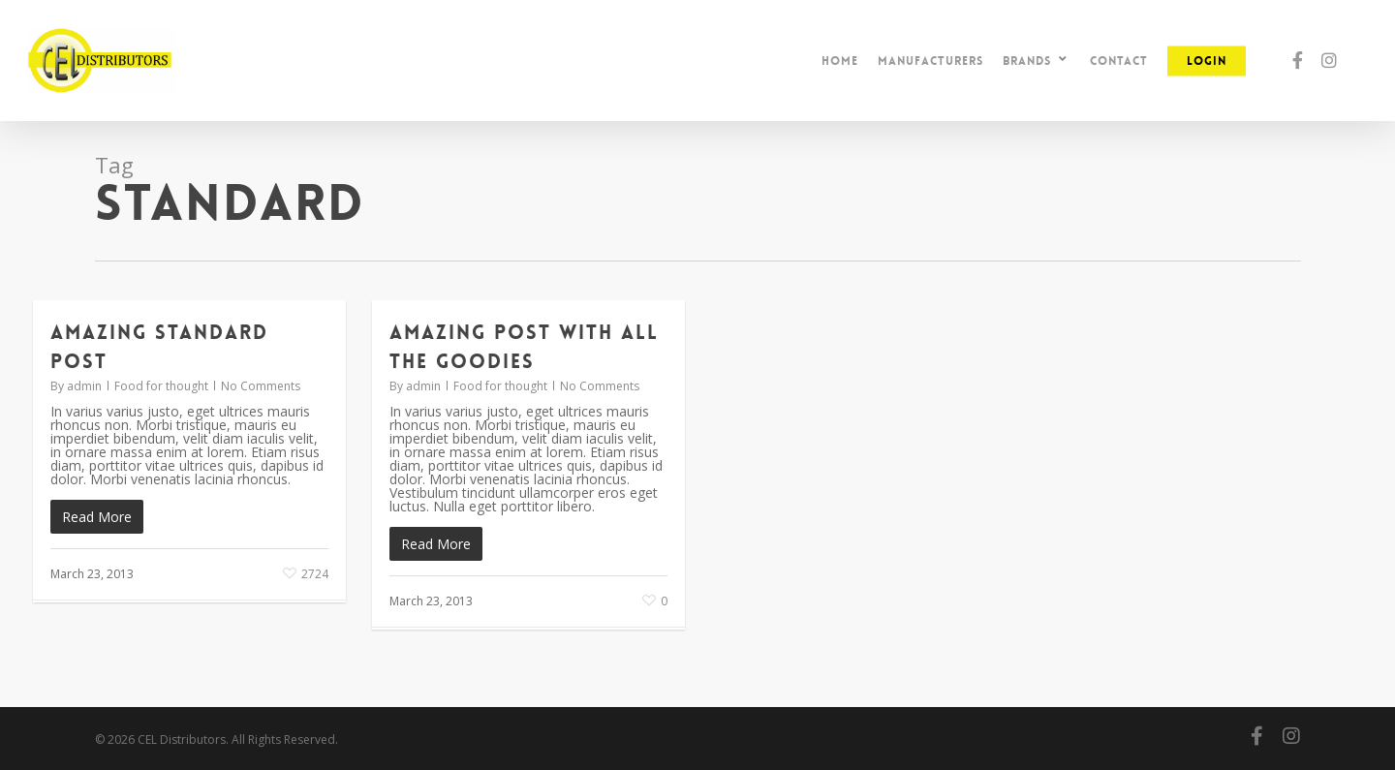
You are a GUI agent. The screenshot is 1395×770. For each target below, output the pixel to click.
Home (840, 61)
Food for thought (161, 386)
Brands (1036, 60)
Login (1206, 61)
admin (84, 386)
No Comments (260, 386)
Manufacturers (930, 61)
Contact (1119, 61)
